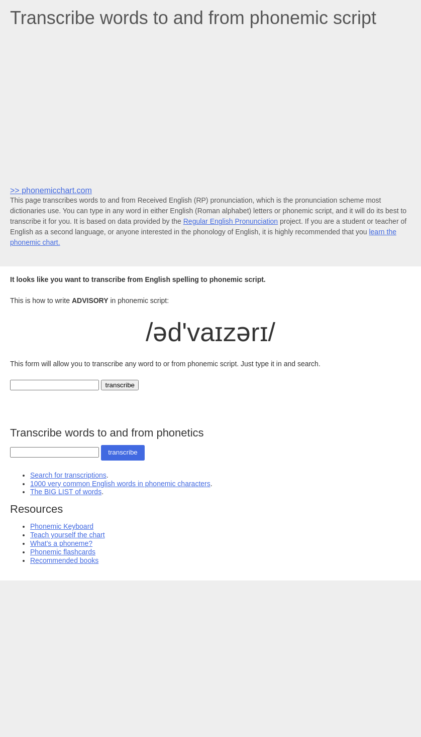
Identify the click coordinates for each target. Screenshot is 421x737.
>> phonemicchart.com (51, 190)
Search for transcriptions (68, 475)
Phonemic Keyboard (61, 526)
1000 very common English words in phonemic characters (120, 484)
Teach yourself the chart (67, 535)
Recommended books (64, 560)
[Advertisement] (210, 106)
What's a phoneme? (61, 543)
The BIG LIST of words (65, 492)
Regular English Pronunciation (230, 221)
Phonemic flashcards (62, 552)
